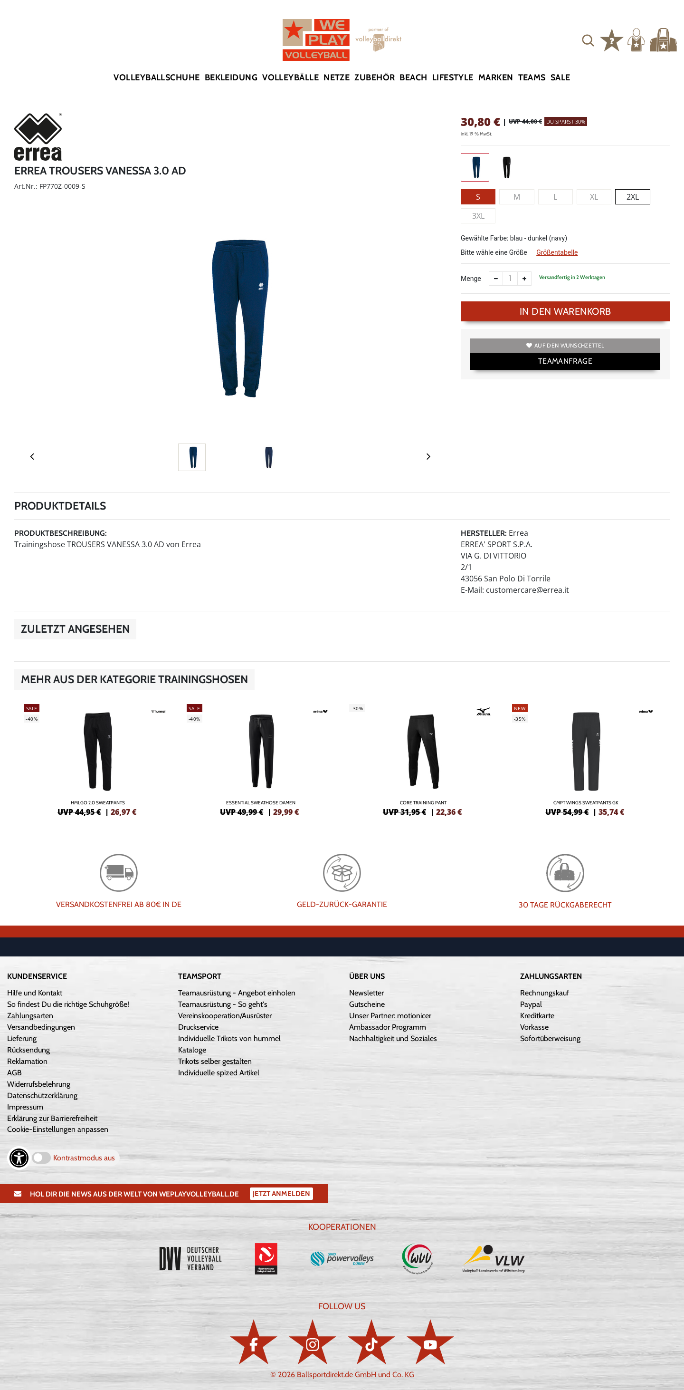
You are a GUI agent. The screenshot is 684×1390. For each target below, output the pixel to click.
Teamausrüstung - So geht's (222, 1004)
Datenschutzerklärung (42, 1095)
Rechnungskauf (544, 992)
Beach (413, 77)
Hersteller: (484, 533)
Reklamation (27, 1061)
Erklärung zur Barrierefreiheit (52, 1118)
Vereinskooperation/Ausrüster (225, 1015)
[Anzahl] (510, 278)
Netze (336, 77)
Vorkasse (534, 1027)
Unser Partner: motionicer (390, 1015)
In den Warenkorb (565, 311)
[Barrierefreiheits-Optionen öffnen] (19, 1158)
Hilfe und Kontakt (34, 992)
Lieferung (22, 1038)
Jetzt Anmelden (281, 1193)
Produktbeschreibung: (60, 533)
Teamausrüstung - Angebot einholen (236, 992)
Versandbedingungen (41, 1027)
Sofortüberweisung (550, 1038)
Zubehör (374, 77)
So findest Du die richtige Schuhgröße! (68, 1004)
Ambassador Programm (387, 1027)
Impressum (25, 1106)
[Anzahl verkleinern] (496, 278)
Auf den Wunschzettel (565, 345)
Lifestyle (453, 77)
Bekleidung (231, 77)
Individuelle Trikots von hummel (229, 1038)
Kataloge (192, 1049)
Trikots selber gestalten (215, 1061)
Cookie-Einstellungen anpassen (57, 1129)
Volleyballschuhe (157, 77)
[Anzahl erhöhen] (524, 278)
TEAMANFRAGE (565, 361)
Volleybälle (290, 77)
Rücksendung (28, 1049)
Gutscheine (367, 1004)
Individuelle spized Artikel (218, 1072)
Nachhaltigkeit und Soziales (393, 1038)
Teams (532, 77)
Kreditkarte (537, 1015)
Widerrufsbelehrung (38, 1084)
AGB (14, 1072)
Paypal (531, 1004)
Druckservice (198, 1027)
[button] (588, 39)
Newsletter (366, 992)
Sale (560, 77)
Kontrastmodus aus (84, 1157)
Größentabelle (557, 252)
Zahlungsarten (30, 1015)
